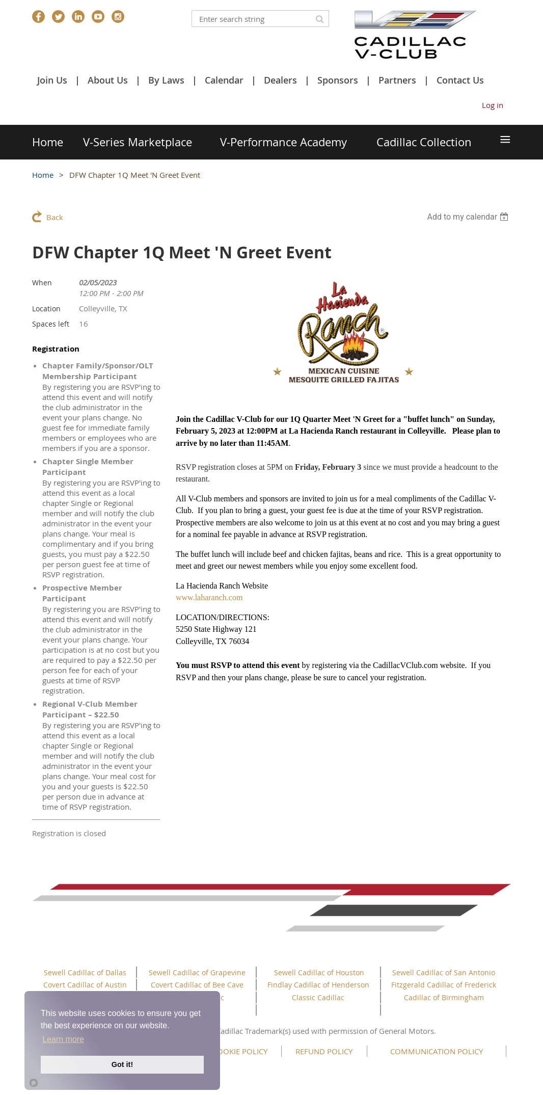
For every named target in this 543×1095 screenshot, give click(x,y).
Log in (492, 105)
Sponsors (337, 80)
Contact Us (460, 80)
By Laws (166, 80)
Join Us (52, 80)
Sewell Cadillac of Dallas (85, 972)
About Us (108, 80)
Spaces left (50, 324)
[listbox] (469, 216)
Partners (397, 80)
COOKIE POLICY (239, 1051)
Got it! (122, 1064)
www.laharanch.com (209, 597)
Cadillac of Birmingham (444, 997)
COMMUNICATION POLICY (436, 1051)
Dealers (280, 80)
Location (46, 308)
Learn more (63, 1039)
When (42, 282)
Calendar (224, 80)
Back (54, 217)
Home (42, 175)
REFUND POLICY (323, 1051)
